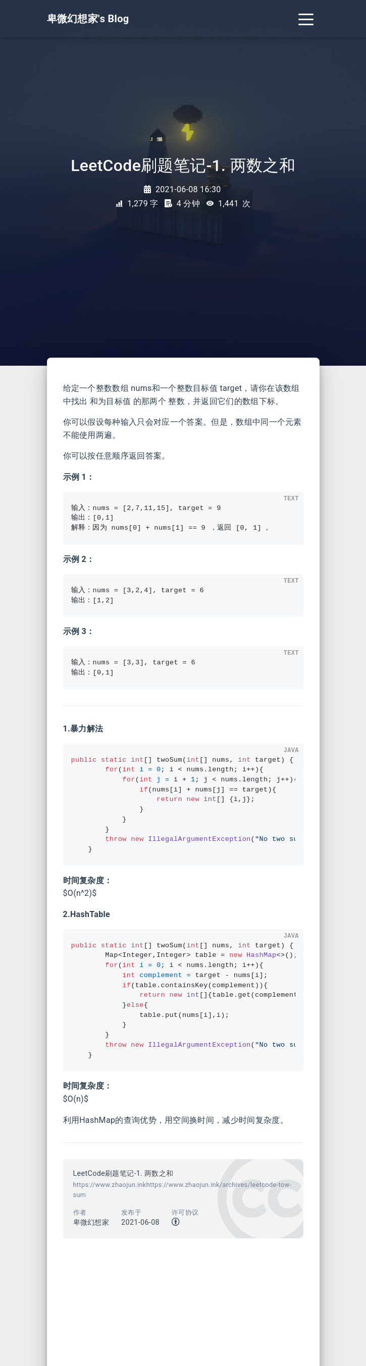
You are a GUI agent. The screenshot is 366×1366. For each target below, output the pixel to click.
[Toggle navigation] (306, 19)
